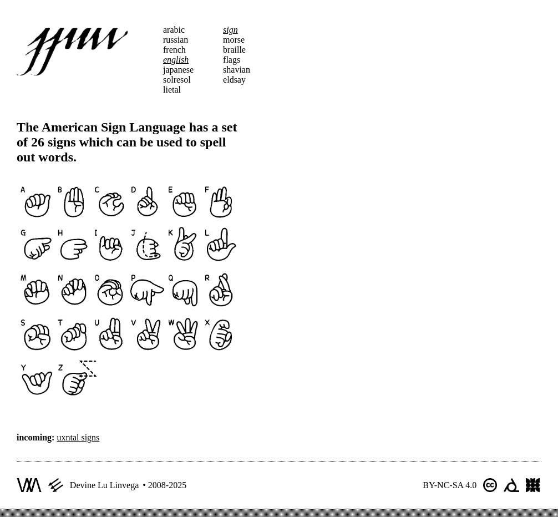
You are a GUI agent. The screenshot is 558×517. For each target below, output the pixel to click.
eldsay (234, 79)
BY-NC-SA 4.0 (449, 485)
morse (234, 39)
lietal (172, 89)
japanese (178, 69)
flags (231, 59)
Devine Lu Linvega (104, 485)
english (176, 59)
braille (234, 49)
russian (175, 39)
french (174, 49)
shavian (236, 69)
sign (230, 29)
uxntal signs (78, 437)
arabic (174, 29)
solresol (177, 79)
